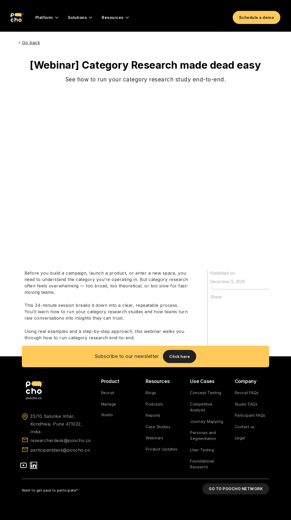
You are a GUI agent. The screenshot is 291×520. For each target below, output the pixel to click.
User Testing (202, 450)
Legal (240, 438)
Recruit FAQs (247, 392)
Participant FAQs (250, 415)
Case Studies (158, 426)
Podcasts (154, 404)
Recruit (107, 392)
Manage (108, 404)
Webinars (154, 438)
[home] (17, 17)
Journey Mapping (206, 421)
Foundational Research (202, 464)
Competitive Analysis (201, 407)
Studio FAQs (246, 404)
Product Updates (162, 449)
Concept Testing (206, 392)
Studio (107, 414)
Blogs (151, 392)
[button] (47, 17)
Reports (153, 415)
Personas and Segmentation (203, 435)
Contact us (245, 426)
